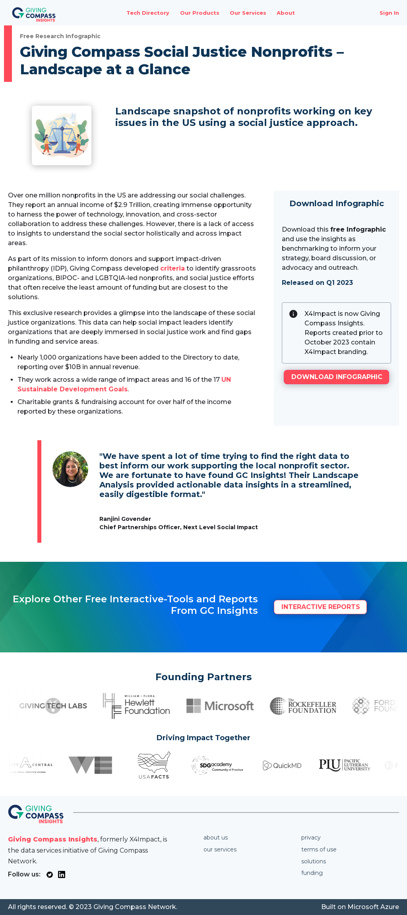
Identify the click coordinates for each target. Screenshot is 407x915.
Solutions (313, 861)
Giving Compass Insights (52, 839)
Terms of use (319, 849)
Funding (312, 872)
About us (216, 837)
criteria (172, 268)
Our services (220, 849)
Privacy (311, 837)
